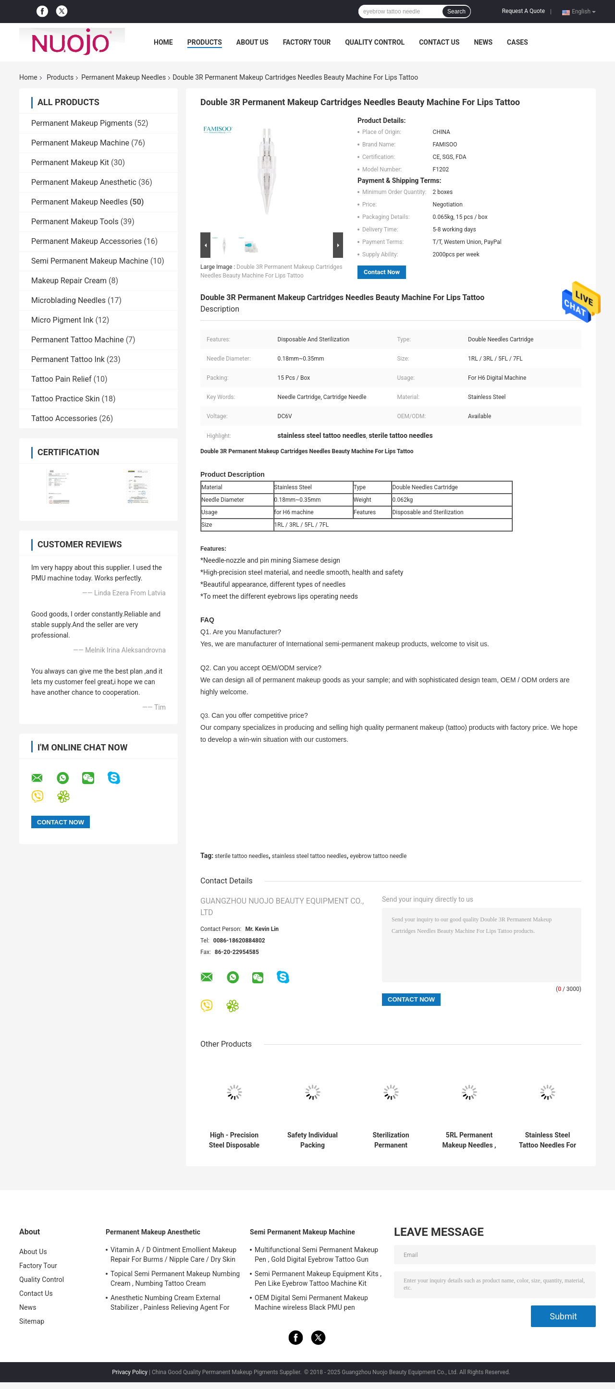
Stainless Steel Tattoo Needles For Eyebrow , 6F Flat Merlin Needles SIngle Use (547, 1140)
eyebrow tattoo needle (378, 856)
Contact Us (439, 42)
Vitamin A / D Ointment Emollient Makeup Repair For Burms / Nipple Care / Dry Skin (173, 1254)
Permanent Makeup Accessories (86, 241)
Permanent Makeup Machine (80, 142)
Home (163, 42)
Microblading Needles (68, 300)
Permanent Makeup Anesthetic (83, 182)
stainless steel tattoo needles (309, 856)
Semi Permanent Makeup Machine (89, 261)
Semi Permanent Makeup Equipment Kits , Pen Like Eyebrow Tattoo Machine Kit (318, 1278)
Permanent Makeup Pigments (82, 123)
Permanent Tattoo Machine (77, 339)
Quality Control (375, 42)
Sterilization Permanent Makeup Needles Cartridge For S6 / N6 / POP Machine (390, 1140)
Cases (517, 42)
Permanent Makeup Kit (70, 162)
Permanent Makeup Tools (75, 221)
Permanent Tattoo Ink (68, 359)
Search (456, 11)
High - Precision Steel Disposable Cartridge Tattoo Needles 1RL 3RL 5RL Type (234, 1140)
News (483, 42)
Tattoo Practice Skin (65, 398)
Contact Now (382, 272)
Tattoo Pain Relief (61, 379)
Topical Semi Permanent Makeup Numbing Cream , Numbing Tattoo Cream (175, 1278)
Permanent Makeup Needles (123, 77)
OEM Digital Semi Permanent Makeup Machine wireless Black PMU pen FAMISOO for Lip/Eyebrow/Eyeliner (311, 1304)
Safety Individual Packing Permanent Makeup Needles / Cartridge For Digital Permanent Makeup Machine (312, 1140)
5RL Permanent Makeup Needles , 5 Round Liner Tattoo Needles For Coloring (469, 1140)
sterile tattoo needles (242, 856)
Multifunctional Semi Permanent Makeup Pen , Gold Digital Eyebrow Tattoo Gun (316, 1254)
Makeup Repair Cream (69, 280)
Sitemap (31, 1321)
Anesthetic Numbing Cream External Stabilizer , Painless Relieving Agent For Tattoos (170, 1304)
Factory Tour (307, 42)
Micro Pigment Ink (62, 320)
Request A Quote (523, 11)
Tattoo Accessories (64, 418)
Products (204, 42)
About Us (252, 42)
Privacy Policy (130, 1372)
